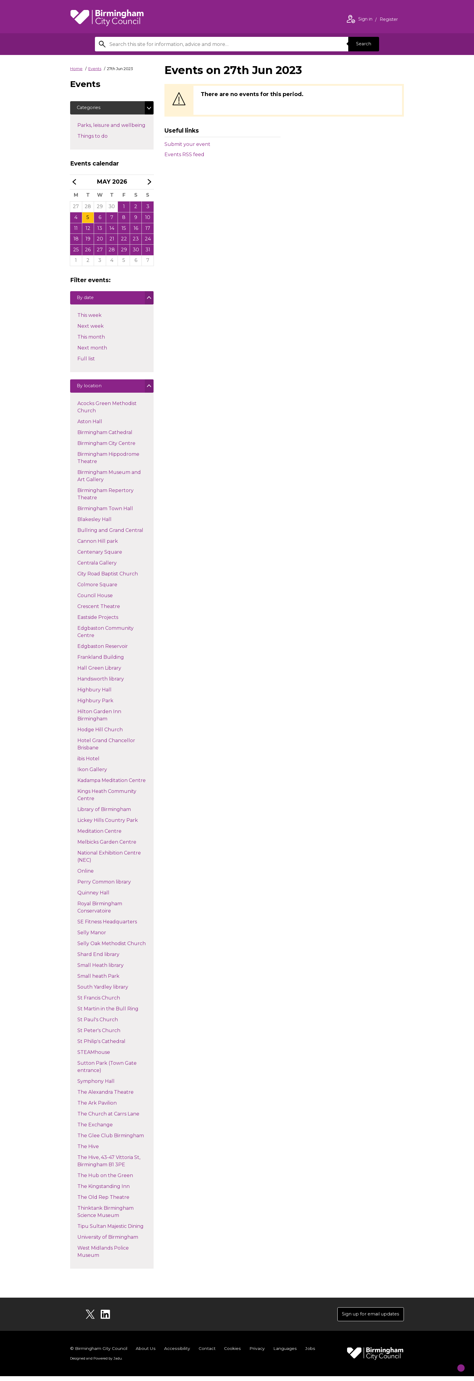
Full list (86, 362)
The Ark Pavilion (97, 1107)
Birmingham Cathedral (104, 437)
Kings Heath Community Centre (106, 799)
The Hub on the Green (105, 1180)
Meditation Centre (99, 835)
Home (76, 68)
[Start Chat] (456, 1363)
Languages (284, 1353)
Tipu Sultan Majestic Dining (110, 1230)
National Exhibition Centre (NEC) (109, 861)
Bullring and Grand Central (110, 534)
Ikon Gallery (92, 774)
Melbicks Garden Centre (106, 846)
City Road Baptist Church (107, 578)
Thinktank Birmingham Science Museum (105, 1216)
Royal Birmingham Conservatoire (99, 911)
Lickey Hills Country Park (107, 824)
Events (94, 68)
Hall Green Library (99, 672)
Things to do (103, 137)
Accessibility (177, 1353)
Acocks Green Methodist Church (107, 411)
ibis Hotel (88, 763)
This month (91, 340)
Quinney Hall (93, 897)
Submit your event (187, 144)
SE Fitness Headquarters (107, 926)
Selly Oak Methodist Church (111, 948)
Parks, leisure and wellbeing (115, 126)
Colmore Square (97, 589)
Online (85, 875)
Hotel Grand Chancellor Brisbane (106, 748)
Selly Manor (91, 937)
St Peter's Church (98, 1035)
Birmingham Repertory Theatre (105, 498)
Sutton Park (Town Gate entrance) (107, 1071)
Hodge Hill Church (100, 734)
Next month (92, 351)
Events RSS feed (184, 154)
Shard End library (98, 959)
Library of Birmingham (104, 814)
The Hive (88, 1151)
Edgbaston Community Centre (105, 636)
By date (86, 301)
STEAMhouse (93, 1056)
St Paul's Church (97, 1024)
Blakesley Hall (94, 524)
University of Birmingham (107, 1241)
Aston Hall (89, 426)
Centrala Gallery (97, 567)
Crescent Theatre (98, 611)
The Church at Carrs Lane (108, 1118)
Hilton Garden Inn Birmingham (99, 719)
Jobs (309, 1353)
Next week (90, 329)
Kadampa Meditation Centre (111, 785)
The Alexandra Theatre (105, 1096)
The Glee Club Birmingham (110, 1140)
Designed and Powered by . (96, 1363)
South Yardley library (102, 991)
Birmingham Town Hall (105, 513)
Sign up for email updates (367, 1318)
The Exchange (95, 1129)
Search (362, 44)
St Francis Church (98, 1002)
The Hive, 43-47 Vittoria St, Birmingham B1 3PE (108, 1165)
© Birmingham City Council (99, 1353)
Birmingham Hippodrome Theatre (108, 462)
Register (389, 20)
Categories (90, 108)
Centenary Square (99, 556)
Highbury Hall (94, 694)
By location (90, 390)
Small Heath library (100, 969)
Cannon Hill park (97, 545)
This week (89, 318)
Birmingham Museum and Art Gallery (109, 480)
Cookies (231, 1353)
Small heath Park (98, 980)
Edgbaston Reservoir (102, 650)
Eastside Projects (97, 621)
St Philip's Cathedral (101, 1046)
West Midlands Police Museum (103, 1256)
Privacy (256, 1353)
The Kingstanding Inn (103, 1191)
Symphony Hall (96, 1085)
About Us (146, 1353)
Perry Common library (104, 886)
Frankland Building (100, 661)
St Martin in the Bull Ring (107, 1013)
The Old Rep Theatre (103, 1201)
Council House (95, 600)
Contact (206, 1353)
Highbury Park (95, 705)
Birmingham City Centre (106, 447)
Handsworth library (100, 683)
